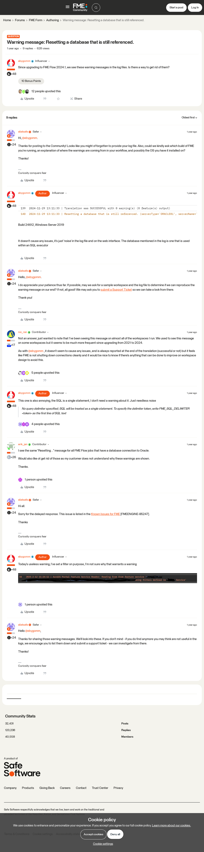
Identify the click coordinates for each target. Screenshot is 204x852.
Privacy (118, 788)
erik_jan (22, 444)
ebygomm (24, 61)
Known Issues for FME (105, 514)
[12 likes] (39, 91)
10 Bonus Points (31, 81)
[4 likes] (39, 424)
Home (7, 20)
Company (10, 788)
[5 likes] (39, 373)
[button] (67, 8)
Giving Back (47, 788)
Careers (65, 788)
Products (28, 788)
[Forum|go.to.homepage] (80, 8)
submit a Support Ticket (116, 289)
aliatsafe (23, 131)
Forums (20, 20)
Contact (81, 788)
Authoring (52, 20)
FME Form (35, 20)
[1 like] (35, 480)
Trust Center (100, 788)
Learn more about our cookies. (171, 825)
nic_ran (22, 332)
